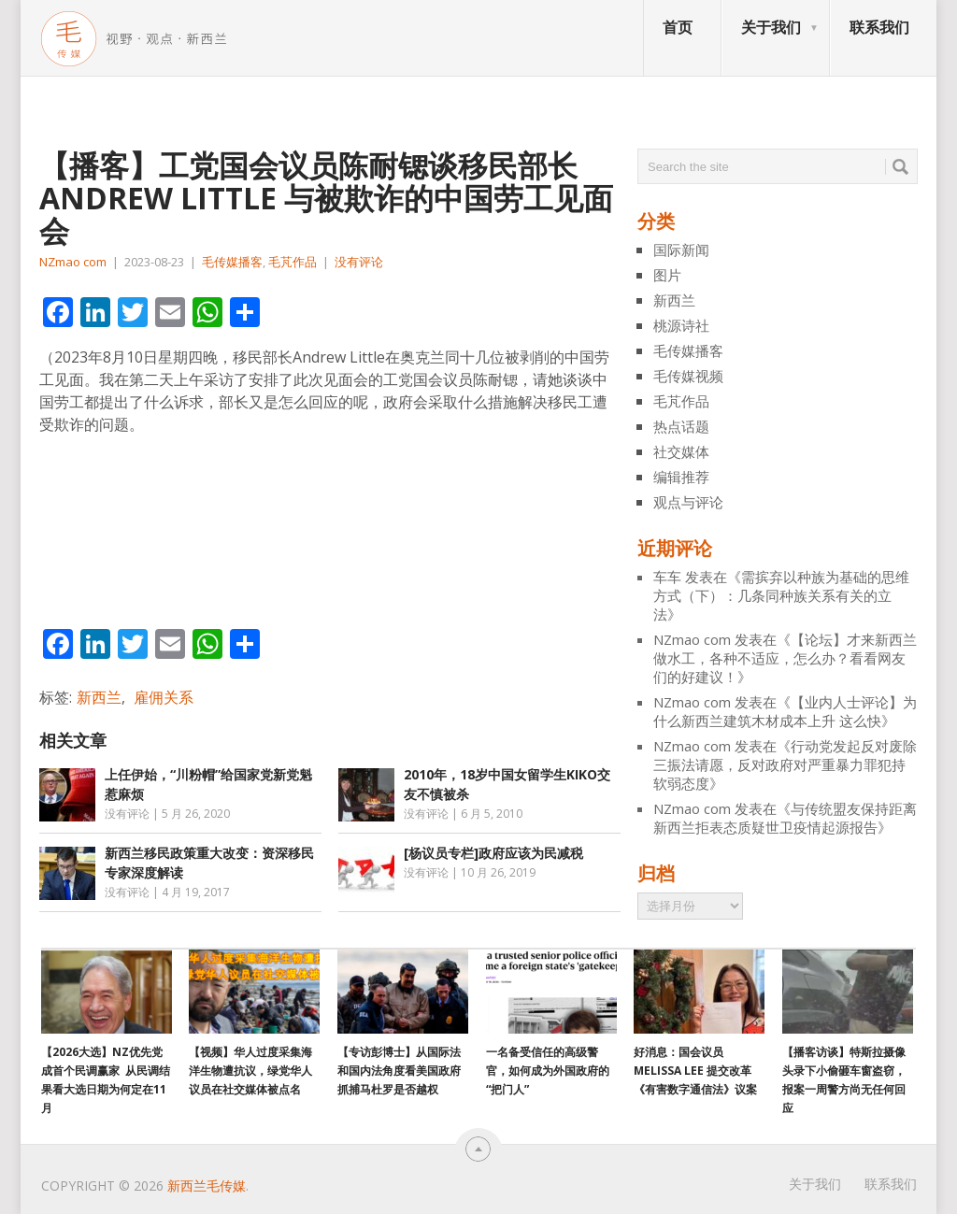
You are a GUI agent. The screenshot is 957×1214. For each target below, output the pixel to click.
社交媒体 (681, 451)
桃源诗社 (681, 325)
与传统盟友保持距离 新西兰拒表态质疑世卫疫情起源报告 (785, 817)
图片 (667, 274)
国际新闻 (681, 249)
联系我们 (879, 27)
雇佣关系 (163, 697)
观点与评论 (688, 502)
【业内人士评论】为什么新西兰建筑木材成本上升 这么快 (785, 711)
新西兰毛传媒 (206, 1185)
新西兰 (99, 697)
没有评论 (359, 261)
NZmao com (73, 261)
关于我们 (771, 27)
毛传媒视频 (688, 375)
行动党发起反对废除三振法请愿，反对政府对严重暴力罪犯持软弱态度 (785, 764)
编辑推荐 (681, 476)
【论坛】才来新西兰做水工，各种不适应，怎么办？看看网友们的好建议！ (785, 658)
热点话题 (681, 426)
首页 (678, 27)
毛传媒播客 (232, 261)
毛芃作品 (292, 261)
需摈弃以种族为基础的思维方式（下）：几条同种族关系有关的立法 (781, 595)
